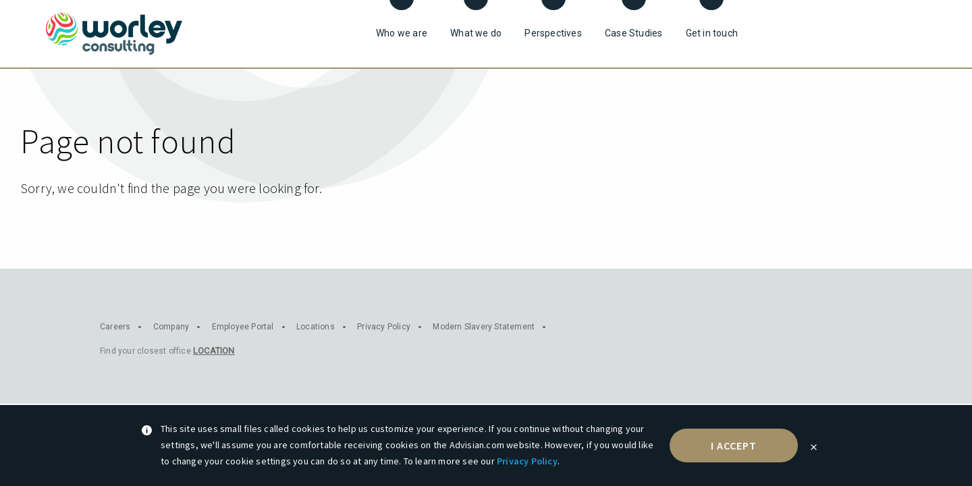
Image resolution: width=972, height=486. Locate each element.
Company (171, 326)
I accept (734, 445)
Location (214, 351)
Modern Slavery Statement (484, 326)
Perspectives (552, 33)
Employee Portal (243, 326)
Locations (315, 326)
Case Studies (633, 33)
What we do (476, 33)
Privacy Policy (527, 461)
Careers (115, 326)
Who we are (401, 33)
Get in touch (712, 33)
